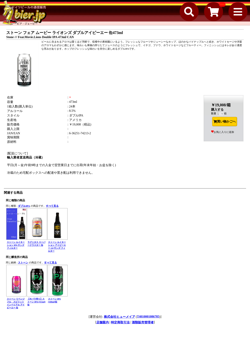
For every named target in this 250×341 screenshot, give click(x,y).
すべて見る (52, 205)
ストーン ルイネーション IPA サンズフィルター (16, 245)
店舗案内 (102, 322)
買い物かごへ (224, 121)
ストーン (23, 262)
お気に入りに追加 (222, 132)
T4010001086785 (148, 316)
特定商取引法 (120, 322)
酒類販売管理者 (143, 322)
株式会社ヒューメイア (119, 316)
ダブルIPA (24, 205)
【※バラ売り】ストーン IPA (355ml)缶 (36, 302)
